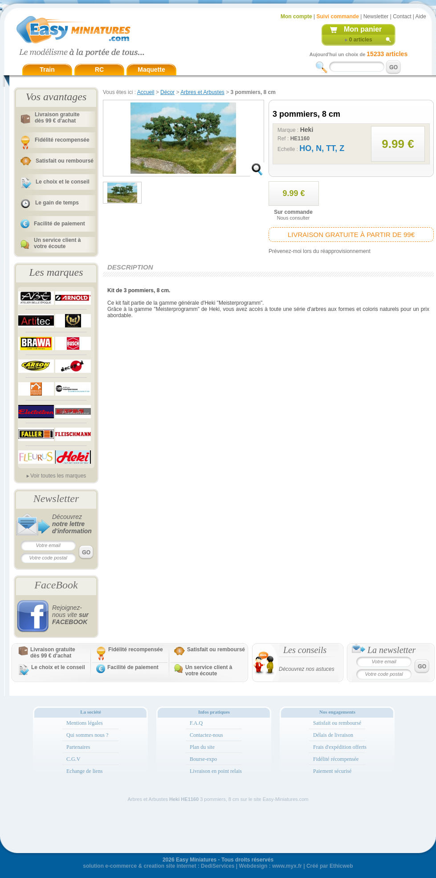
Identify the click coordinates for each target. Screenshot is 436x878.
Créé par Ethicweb (329, 866)
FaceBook (55, 585)
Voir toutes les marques (58, 476)
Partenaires (78, 747)
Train (47, 69)
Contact (402, 16)
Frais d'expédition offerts (340, 747)
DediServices (217, 866)
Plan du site (202, 747)
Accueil (146, 92)
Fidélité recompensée (62, 140)
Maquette (151, 69)
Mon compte (296, 16)
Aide (421, 16)
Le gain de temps (57, 203)
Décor (167, 92)
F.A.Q (196, 723)
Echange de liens (84, 771)
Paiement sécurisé (332, 771)
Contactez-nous (206, 735)
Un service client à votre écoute (57, 243)
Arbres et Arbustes (202, 92)
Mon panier (363, 29)
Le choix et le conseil (63, 182)
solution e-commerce (110, 866)
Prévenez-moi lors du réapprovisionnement (320, 251)
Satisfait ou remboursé (65, 161)
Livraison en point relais (216, 771)
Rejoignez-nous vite (70, 614)
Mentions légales (84, 723)
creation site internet (169, 866)
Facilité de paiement (59, 224)
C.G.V (73, 759)
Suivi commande (337, 16)
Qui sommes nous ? (87, 735)
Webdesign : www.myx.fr (270, 866)
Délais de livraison (333, 735)
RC (99, 69)
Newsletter (376, 16)
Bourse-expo (203, 759)
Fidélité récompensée (336, 759)
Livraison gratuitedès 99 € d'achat (57, 117)
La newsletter (391, 650)
